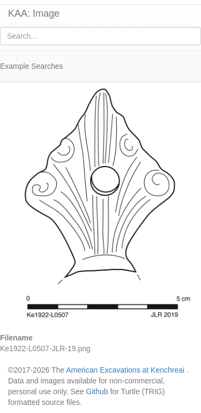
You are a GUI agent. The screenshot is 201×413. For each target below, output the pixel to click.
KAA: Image (33, 13)
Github (97, 391)
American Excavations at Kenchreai (125, 370)
